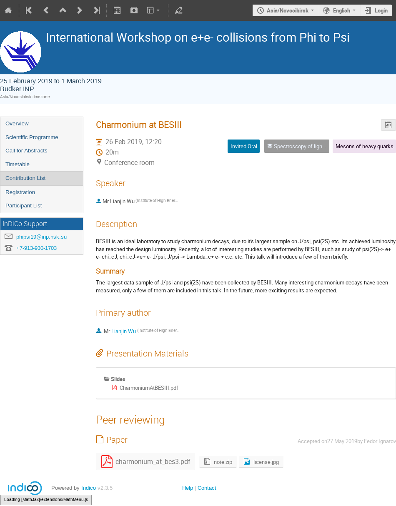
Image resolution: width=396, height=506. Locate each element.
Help (187, 487)
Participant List (23, 205)
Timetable (17, 164)
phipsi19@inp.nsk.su (41, 236)
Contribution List (25, 178)
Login (381, 10)
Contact (207, 487)
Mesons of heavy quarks (364, 146)
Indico (88, 487)
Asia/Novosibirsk (287, 10)
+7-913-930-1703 (36, 248)
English (341, 10)
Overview (17, 123)
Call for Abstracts (26, 150)
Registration (20, 192)
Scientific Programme (31, 137)
